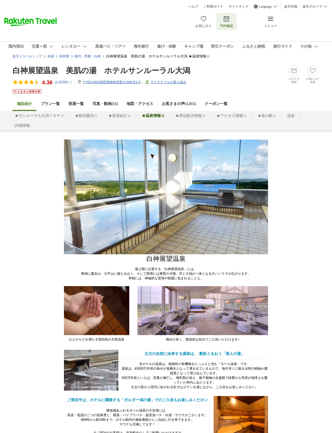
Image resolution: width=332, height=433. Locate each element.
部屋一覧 (76, 104)
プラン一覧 (50, 104)
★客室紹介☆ (119, 116)
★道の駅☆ (266, 116)
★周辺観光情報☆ (190, 116)
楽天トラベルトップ (27, 56)
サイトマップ (238, 6)
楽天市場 (290, 6)
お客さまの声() (179, 104)
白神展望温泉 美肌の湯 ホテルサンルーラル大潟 (101, 70)
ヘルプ (193, 6)
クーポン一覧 (216, 104)
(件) (64, 82)
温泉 (291, 116)
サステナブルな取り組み (168, 82)
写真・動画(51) (105, 104)
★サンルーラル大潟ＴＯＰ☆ (39, 116)
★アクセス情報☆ (231, 116)
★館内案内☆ (86, 116)
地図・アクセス (140, 104)
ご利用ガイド (213, 6)
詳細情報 (22, 125)
